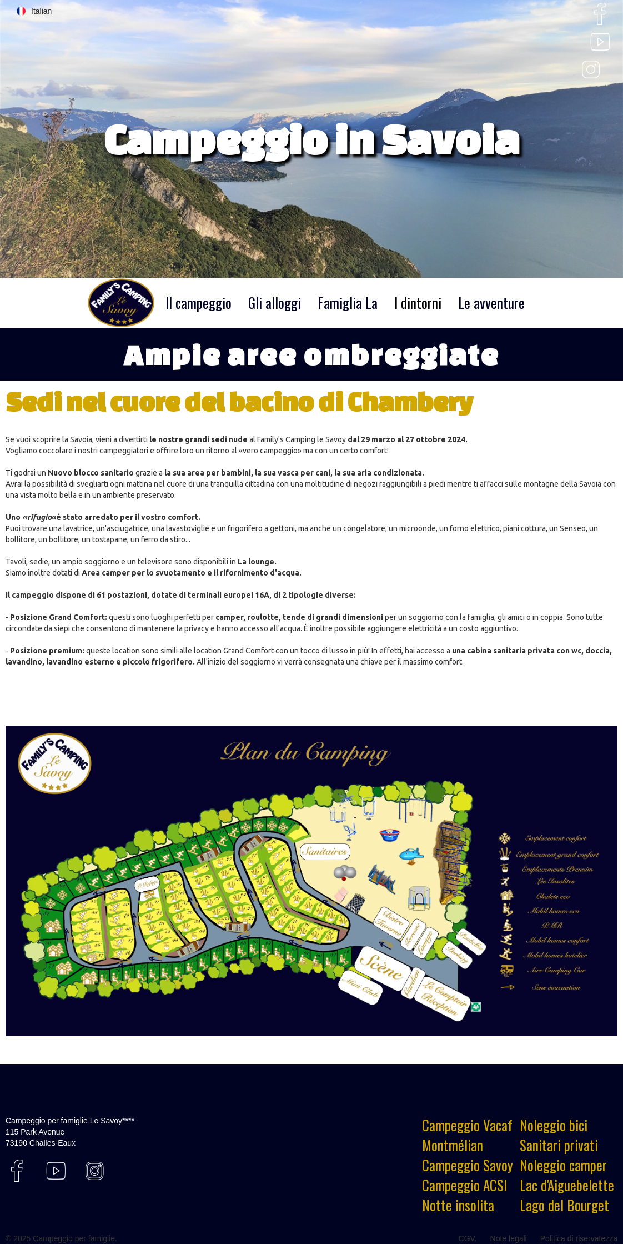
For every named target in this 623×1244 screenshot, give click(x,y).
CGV (467, 1238)
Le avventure (491, 302)
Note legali (508, 1238)
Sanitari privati (559, 1145)
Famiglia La (348, 302)
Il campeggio (198, 302)
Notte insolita (458, 1205)
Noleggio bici (553, 1125)
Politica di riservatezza (578, 1238)
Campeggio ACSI (464, 1185)
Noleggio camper (563, 1165)
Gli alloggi (274, 302)
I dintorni (417, 302)
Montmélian (452, 1145)
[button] (34, 11)
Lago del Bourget (564, 1205)
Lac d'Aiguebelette (567, 1185)
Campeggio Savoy (467, 1165)
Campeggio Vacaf (467, 1125)
